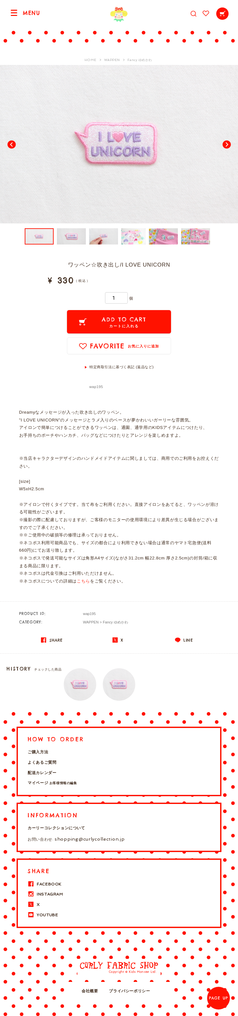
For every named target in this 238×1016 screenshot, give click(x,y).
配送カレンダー (42, 773)
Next (226, 144)
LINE (184, 640)
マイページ (52, 783)
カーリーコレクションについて (56, 828)
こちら (83, 581)
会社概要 (90, 991)
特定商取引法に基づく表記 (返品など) (121, 367)
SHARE (52, 640)
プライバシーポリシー (129, 991)
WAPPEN (91, 622)
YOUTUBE (43, 915)
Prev (12, 144)
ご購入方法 (38, 752)
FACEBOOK (44, 884)
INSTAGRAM (45, 894)
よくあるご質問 (42, 762)
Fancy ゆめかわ (115, 622)
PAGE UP (218, 998)
